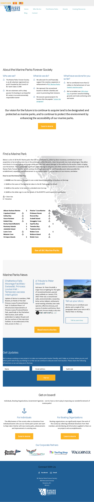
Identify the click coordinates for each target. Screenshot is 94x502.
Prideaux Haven (36, 213)
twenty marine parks (74, 87)
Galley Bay (7, 216)
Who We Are (37, 9)
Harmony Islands (9, 226)
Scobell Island (35, 218)
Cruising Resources (78, 9)
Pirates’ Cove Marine (37, 211)
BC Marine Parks (54, 84)
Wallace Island (35, 234)
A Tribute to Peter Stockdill (44, 282)
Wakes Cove (34, 232)
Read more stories (47, 329)
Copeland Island (9, 213)
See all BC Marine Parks (47, 250)
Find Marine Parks (52, 9)
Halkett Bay (7, 221)
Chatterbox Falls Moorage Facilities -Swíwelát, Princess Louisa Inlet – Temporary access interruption (15, 287)
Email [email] (53, 472)
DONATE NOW (6, 3)
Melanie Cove (8, 234)
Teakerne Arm (35, 229)
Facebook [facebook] (42, 472)
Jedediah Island (9, 229)
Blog (25, 13)
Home (26, 9)
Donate (65, 9)
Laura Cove (7, 232)
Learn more (47, 126)
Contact (35, 13)
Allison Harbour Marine (11, 211)
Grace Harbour (8, 218)
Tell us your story (77, 320)
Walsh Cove (34, 237)
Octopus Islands (9, 237)
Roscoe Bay (34, 216)
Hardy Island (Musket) (11, 224)
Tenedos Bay (34, 226)
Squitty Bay (34, 224)
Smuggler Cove (35, 221)
